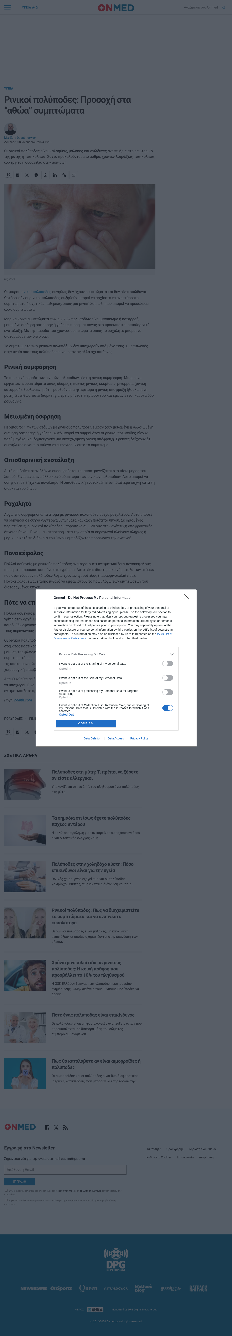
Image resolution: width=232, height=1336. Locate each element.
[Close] (188, 598)
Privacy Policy (139, 738)
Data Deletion (92, 738)
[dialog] (116, 668)
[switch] (167, 663)
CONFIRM (86, 723)
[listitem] (116, 654)
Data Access (116, 738)
